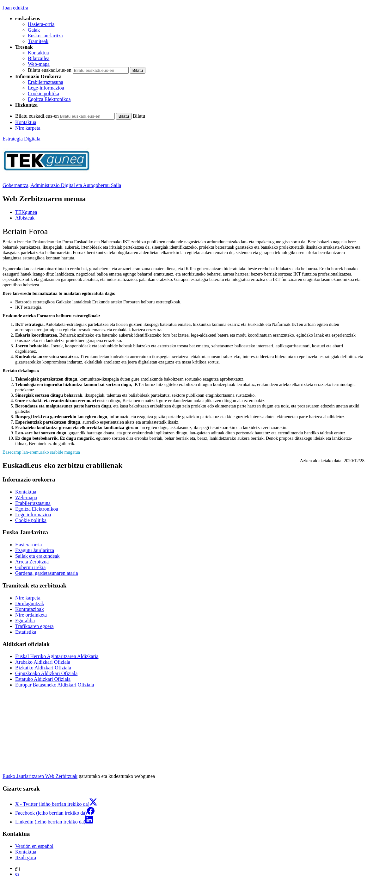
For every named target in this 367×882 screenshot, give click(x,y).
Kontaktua (38, 52)
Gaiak (34, 30)
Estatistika (25, 632)
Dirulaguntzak (29, 603)
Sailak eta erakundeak (37, 556)
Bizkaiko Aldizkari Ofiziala (43, 667)
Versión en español (34, 846)
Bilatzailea (38, 58)
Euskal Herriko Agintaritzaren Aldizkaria (56, 656)
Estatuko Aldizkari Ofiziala (42, 679)
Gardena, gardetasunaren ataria (46, 573)
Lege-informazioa (46, 87)
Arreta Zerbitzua (32, 561)
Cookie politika (43, 93)
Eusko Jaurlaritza (45, 35)
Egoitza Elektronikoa (49, 99)
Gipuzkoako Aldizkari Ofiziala (46, 673)
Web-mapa (39, 64)
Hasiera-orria (41, 24)
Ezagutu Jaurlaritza (34, 550)
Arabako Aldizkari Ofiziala (42, 662)
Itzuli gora (25, 857)
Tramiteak (38, 41)
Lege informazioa (33, 514)
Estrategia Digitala (21, 138)
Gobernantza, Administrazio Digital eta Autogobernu (62, 185)
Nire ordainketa (31, 615)
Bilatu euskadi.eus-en (49, 70)
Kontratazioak (29, 609)
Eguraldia (25, 620)
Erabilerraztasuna (45, 82)
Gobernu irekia (30, 567)
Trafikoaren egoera (34, 626)
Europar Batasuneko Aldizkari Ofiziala (54, 684)
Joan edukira (15, 7)
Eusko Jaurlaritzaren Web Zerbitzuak (40, 776)
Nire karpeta (27, 128)
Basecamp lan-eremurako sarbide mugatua (41, 452)
